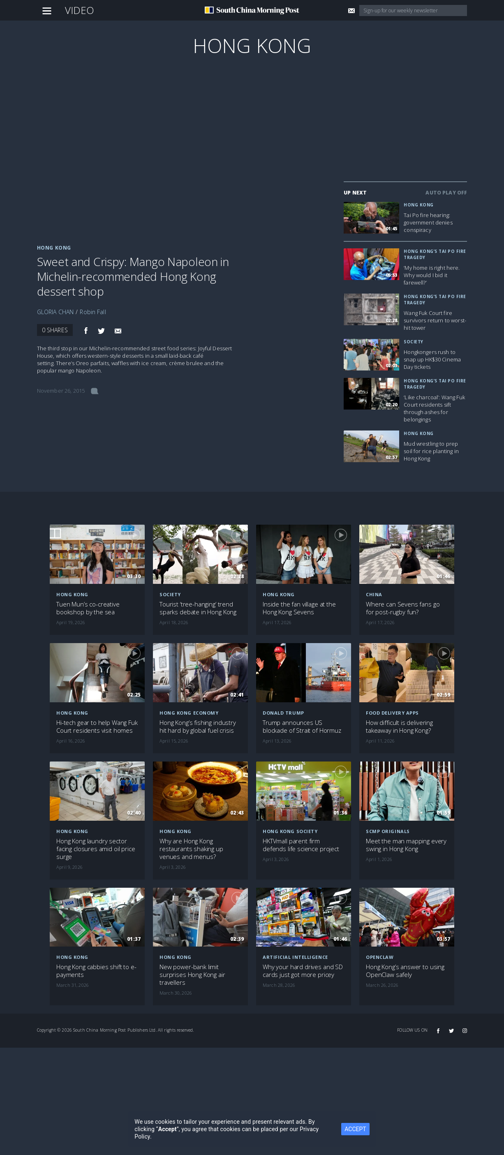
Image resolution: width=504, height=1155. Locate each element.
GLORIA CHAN (55, 312)
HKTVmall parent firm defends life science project (301, 845)
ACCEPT (355, 1129)
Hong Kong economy (189, 713)
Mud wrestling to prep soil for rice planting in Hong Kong (431, 451)
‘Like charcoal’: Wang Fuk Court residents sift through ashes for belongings (434, 408)
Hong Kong (252, 45)
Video (80, 10)
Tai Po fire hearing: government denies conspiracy (428, 222)
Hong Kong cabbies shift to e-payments (96, 971)
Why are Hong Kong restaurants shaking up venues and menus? (191, 849)
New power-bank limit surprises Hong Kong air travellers (192, 974)
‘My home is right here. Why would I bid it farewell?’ (432, 275)
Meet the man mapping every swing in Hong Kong (406, 845)
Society (413, 342)
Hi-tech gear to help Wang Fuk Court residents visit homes (97, 726)
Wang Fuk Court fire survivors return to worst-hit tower (435, 320)
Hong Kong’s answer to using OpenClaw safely (405, 971)
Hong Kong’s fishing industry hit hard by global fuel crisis (198, 726)
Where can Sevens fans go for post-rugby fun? (402, 608)
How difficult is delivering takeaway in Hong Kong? (399, 726)
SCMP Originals (388, 831)
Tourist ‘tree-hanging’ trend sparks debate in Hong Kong (198, 608)
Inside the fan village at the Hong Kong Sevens (299, 608)
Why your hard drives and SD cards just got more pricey (303, 971)
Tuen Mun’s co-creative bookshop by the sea (88, 608)
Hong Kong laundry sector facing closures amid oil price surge (95, 849)
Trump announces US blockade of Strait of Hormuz (302, 726)
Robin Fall (93, 312)
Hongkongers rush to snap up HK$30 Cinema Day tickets (432, 359)
